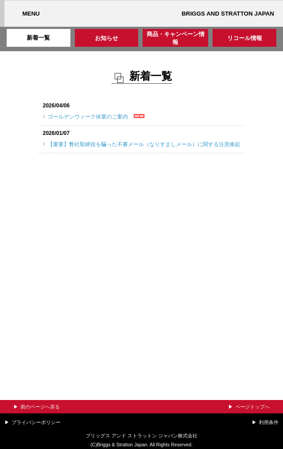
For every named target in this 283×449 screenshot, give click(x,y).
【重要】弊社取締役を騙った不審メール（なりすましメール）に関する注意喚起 (144, 144)
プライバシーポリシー (36, 422)
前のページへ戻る (40, 406)
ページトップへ (252, 406)
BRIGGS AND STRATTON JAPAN (227, 13)
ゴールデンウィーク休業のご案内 (88, 117)
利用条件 (269, 422)
